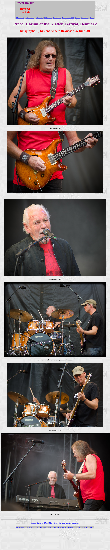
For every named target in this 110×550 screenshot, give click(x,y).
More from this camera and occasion (64, 523)
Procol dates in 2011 (39, 523)
